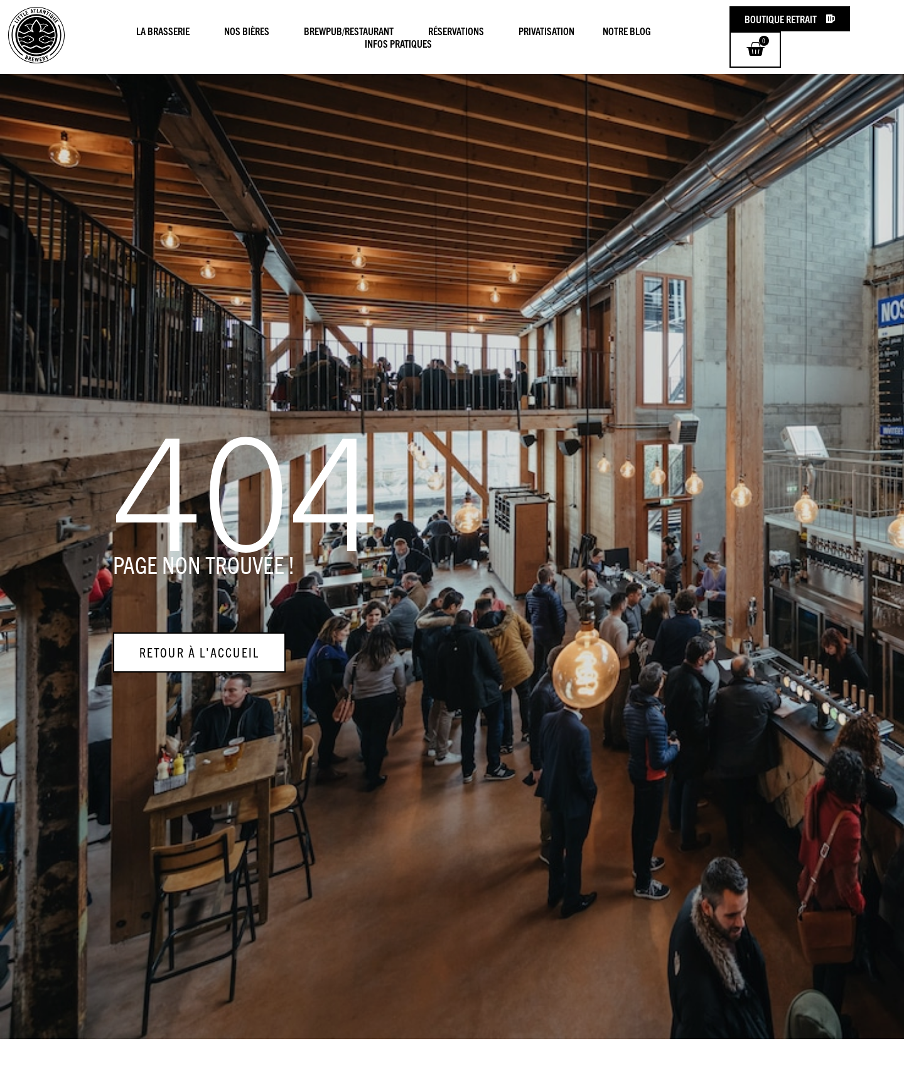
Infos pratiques (398, 43)
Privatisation (546, 30)
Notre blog (630, 30)
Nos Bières (250, 30)
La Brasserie (166, 30)
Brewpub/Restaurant (352, 30)
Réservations (459, 30)
